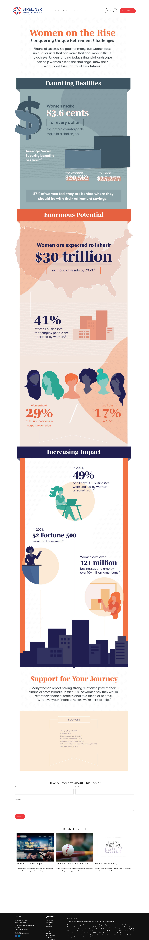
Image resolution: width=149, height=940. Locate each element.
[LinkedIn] (19, 930)
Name (17, 781)
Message (18, 794)
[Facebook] (16, 930)
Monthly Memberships (29, 858)
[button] (57, 5)
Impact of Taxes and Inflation (72, 858)
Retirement (49, 914)
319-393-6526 (23, 914)
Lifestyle (48, 927)
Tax (47, 923)
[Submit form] (20, 810)
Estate (48, 919)
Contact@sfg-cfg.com (22, 927)
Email (77, 781)
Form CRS (74, 912)
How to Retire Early (106, 858)
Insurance (49, 921)
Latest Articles (50, 929)
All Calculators (50, 934)
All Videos (49, 932)
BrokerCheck (110, 916)
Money (48, 925)
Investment (49, 916)
